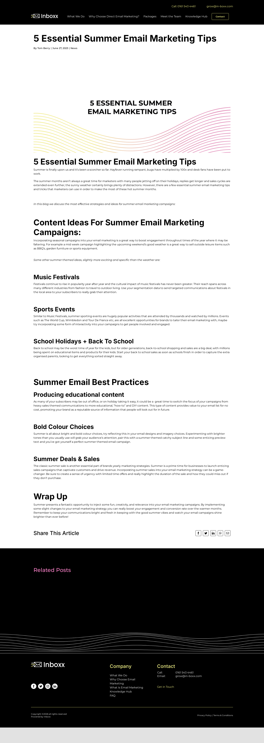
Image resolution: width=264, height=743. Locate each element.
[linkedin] (55, 686)
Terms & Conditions (223, 715)
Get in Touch (165, 686)
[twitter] (40, 686)
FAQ (112, 695)
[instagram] (48, 686)
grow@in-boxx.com (220, 6)
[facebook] (33, 686)
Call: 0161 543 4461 (184, 6)
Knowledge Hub (121, 691)
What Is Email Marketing (126, 687)
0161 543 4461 (184, 672)
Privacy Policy (204, 715)
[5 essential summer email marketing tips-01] (132, 103)
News (74, 48)
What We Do (118, 675)
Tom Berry (43, 48)
